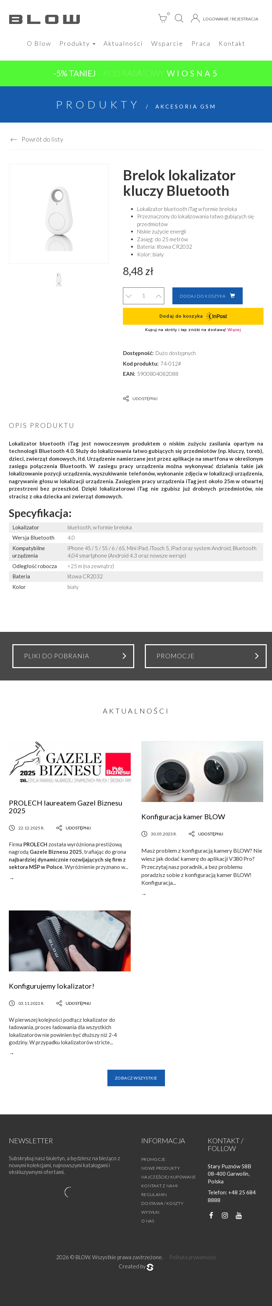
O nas (147, 1221)
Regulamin (154, 1194)
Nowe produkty (160, 1168)
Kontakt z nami (159, 1185)
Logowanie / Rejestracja (224, 18)
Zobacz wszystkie (136, 1078)
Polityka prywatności (192, 1257)
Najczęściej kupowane (168, 1177)
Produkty (77, 43)
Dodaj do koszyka (207, 296)
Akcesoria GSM (185, 106)
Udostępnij (140, 398)
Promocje (153, 1159)
